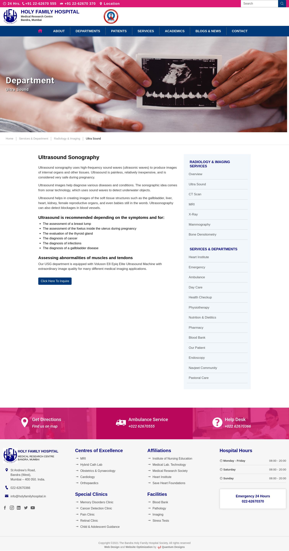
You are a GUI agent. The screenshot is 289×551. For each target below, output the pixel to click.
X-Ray (193, 214)
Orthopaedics (87, 483)
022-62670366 (20, 487)
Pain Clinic (85, 514)
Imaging (155, 514)
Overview (195, 174)
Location (109, 4)
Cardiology (85, 477)
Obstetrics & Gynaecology (95, 470)
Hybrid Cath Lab (89, 464)
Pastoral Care (199, 378)
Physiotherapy (199, 307)
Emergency (197, 267)
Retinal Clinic (86, 520)
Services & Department (34, 138)
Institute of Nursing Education (170, 458)
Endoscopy (197, 358)
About (59, 31)
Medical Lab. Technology (166, 464)
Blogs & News (208, 31)
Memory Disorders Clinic (94, 502)
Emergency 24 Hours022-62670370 (253, 498)
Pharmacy (196, 327)
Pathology (156, 508)
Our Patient (197, 348)
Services (146, 31)
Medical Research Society (167, 470)
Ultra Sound (94, 138)
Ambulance (197, 277)
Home (9, 138)
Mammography (199, 224)
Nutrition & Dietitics (202, 317)
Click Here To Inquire (55, 281)
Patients (119, 31)
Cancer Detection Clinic (93, 508)
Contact (240, 31)
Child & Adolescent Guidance (97, 527)
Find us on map (45, 426)
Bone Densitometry (202, 234)
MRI (192, 204)
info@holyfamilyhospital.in (28, 496)
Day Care (195, 287)
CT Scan (195, 194)
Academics (175, 31)
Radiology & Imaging (67, 138)
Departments (88, 31)
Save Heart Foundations (166, 483)
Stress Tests (158, 520)
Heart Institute (199, 257)
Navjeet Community (203, 368)
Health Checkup (200, 297)
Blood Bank (197, 337)
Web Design (112, 547)
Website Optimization (139, 547)
